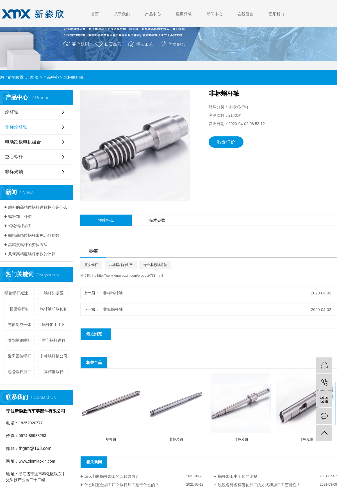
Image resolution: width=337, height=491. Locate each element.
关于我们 (122, 14)
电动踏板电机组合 (23, 141)
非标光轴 (14, 171)
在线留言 (245, 14)
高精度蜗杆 (53, 372)
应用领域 (184, 14)
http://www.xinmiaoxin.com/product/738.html (130, 276)
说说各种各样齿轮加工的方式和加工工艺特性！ (259, 485)
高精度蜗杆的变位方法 (27, 244)
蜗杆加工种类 (20, 216)
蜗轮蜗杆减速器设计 (19, 293)
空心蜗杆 (14, 156)
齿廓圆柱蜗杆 (19, 356)
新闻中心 (214, 14)
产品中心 (153, 14)
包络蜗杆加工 (19, 372)
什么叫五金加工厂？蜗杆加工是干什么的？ (121, 485)
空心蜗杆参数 (53, 340)
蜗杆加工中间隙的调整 (237, 476)
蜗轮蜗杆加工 (20, 226)
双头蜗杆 (91, 265)
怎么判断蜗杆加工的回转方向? (111, 476)
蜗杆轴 (12, 112)
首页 (95, 14)
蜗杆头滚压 (53, 293)
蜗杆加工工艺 (53, 324)
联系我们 (276, 14)
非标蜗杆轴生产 (121, 265)
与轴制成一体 (19, 324)
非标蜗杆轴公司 (53, 356)
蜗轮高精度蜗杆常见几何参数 (33, 235)
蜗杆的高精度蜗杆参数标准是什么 (37, 207)
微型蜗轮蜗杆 (19, 340)
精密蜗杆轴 (19, 309)
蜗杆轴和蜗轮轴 (53, 309)
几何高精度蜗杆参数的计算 (31, 254)
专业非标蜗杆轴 (155, 265)
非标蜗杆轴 (73, 77)
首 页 (34, 77)
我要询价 (226, 141)
